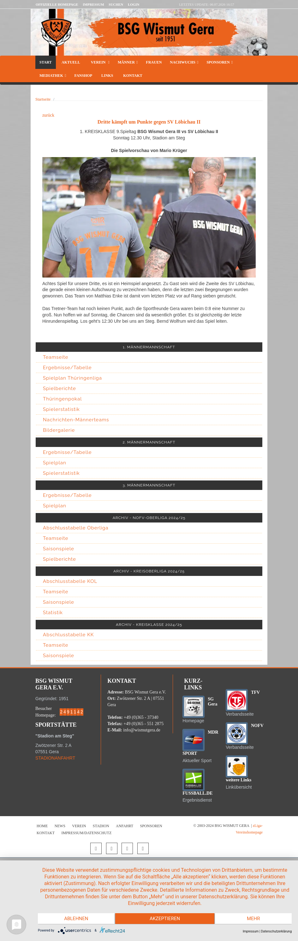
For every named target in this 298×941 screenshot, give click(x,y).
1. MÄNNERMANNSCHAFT (149, 347)
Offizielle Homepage (57, 4)
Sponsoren (219, 62)
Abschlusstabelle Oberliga (76, 528)
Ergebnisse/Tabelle (67, 367)
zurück (48, 115)
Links (107, 75)
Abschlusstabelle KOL (70, 581)
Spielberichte (59, 388)
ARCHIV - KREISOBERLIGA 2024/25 (149, 571)
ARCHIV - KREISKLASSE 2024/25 (149, 624)
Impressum (93, 4)
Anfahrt (124, 826)
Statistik (53, 612)
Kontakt (132, 75)
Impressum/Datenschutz (87, 833)
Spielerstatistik (61, 409)
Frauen (154, 62)
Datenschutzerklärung (276, 931)
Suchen (116, 4)
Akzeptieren (165, 919)
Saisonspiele (58, 549)
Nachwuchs (184, 62)
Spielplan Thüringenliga (72, 378)
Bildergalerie (59, 430)
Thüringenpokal (62, 399)
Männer (128, 62)
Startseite (43, 99)
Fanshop (83, 75)
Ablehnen (76, 919)
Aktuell (71, 62)
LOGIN (134, 4)
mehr (253, 919)
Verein (100, 62)
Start (45, 62)
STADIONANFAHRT (55, 758)
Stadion (101, 826)
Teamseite (55, 357)
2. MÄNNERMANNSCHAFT (149, 442)
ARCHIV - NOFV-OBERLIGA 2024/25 (149, 518)
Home (42, 826)
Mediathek (52, 75)
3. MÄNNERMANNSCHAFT (148, 485)
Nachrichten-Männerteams (76, 420)
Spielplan (54, 463)
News (60, 826)
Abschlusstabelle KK (68, 635)
